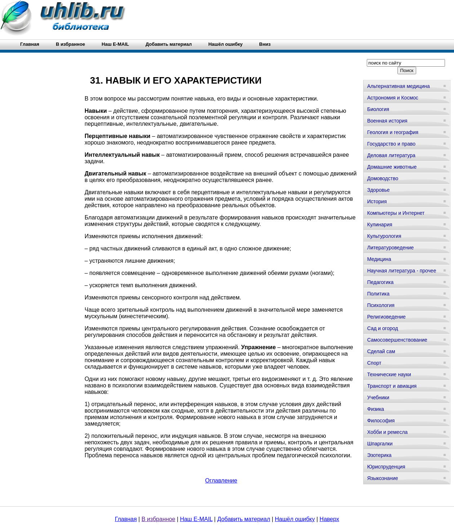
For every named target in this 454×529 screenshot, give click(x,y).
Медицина (379, 259)
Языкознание (382, 478)
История (377, 201)
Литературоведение (390, 247)
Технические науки (389, 374)
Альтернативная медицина (398, 86)
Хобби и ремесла (387, 432)
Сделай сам (381, 351)
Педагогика (380, 282)
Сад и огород (382, 328)
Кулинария (379, 224)
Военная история (387, 121)
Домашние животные (392, 167)
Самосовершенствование (397, 340)
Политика (378, 294)
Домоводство (382, 178)
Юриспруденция (386, 467)
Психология (381, 305)
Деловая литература (391, 155)
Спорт (374, 363)
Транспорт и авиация (392, 386)
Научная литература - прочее (401, 271)
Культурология (384, 236)
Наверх (329, 519)
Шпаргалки (380, 443)
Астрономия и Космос (392, 98)
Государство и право (391, 144)
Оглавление (221, 480)
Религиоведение (386, 317)
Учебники (378, 397)
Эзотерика (379, 455)
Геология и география (392, 132)
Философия (381, 420)
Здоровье (378, 190)
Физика (375, 409)
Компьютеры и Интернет (395, 213)
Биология (378, 109)
